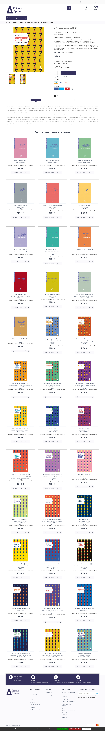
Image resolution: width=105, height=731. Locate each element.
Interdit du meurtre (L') (84, 564)
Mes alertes (33, 707)
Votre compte (35, 689)
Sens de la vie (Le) (84, 205)
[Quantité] (56, 73)
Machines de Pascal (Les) (52, 383)
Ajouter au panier (68, 72)
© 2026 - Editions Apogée (13, 725)
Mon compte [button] (94, 2)
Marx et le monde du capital (52, 519)
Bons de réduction (35, 704)
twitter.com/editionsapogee (84, 682)
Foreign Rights (65, 699)
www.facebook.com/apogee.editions (64, 682)
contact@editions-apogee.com (39, 682)
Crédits (63, 708)
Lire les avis (67, 52)
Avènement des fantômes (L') (52, 474)
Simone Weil (52, 428)
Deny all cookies (75, 728)
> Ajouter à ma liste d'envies (62, 77)
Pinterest (67, 89)
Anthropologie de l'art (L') (52, 608)
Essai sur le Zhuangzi (84, 653)
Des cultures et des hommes (84, 383)
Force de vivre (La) (21, 564)
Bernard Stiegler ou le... (52, 294)
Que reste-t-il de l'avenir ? (20, 428)
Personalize (86, 728)
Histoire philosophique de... (84, 160)
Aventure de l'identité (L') (20, 519)
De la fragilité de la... (52, 249)
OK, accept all (62, 728)
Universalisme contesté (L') (52, 653)
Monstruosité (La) (20, 294)
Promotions (49, 692)
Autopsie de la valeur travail (20, 474)
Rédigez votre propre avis (63, 100)
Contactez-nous (66, 714)
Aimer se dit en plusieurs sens (52, 205)
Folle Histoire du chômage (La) (84, 608)
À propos (64, 696)
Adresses (32, 702)
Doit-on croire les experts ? (21, 608)
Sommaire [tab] (46, 100)
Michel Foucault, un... (84, 474)
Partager (56, 89)
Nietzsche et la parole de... (20, 383)
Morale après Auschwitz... (84, 294)
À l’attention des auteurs (68, 701)
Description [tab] (36, 100)
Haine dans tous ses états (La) (21, 653)
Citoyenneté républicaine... (20, 339)
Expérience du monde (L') (84, 339)
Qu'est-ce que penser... (52, 160)
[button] (16, 18)
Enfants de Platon (84, 519)
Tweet (61, 89)
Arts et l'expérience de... (21, 249)
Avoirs (31, 699)
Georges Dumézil (84, 428)
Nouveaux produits (51, 695)
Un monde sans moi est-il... (52, 564)
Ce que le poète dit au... (52, 339)
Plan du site (65, 717)
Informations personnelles (33, 693)
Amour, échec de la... (20, 160)
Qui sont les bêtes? (20, 205)
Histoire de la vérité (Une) (84, 249)
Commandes (33, 697)
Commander (85, 2)
